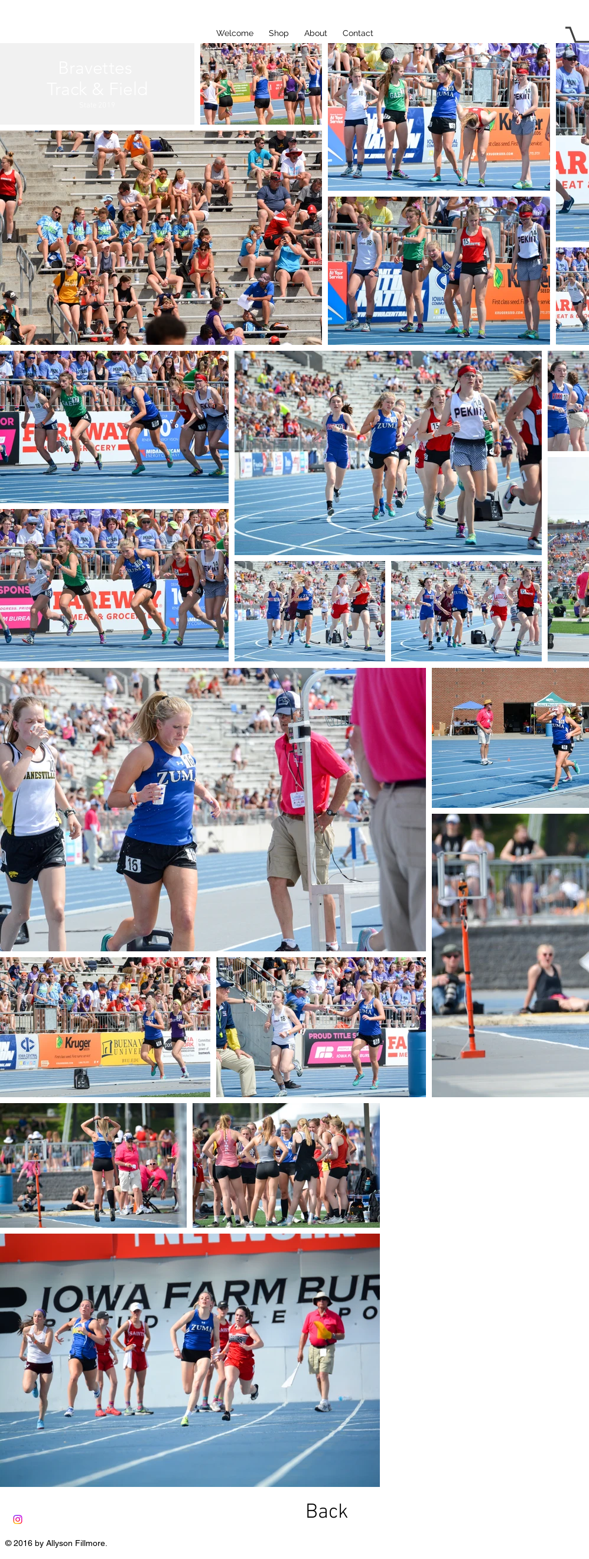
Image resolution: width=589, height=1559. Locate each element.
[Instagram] (18, 1519)
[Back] (327, 1512)
